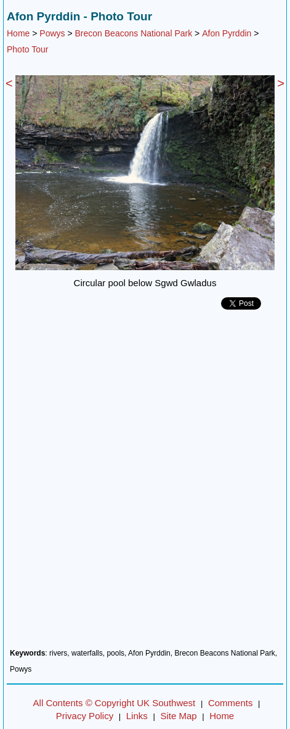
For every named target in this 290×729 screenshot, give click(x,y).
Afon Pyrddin (226, 33)
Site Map (178, 715)
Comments (230, 703)
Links (137, 715)
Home (18, 33)
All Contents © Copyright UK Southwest (114, 703)
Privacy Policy (84, 715)
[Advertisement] (145, 484)
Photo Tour (27, 49)
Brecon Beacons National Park (134, 33)
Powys (52, 33)
